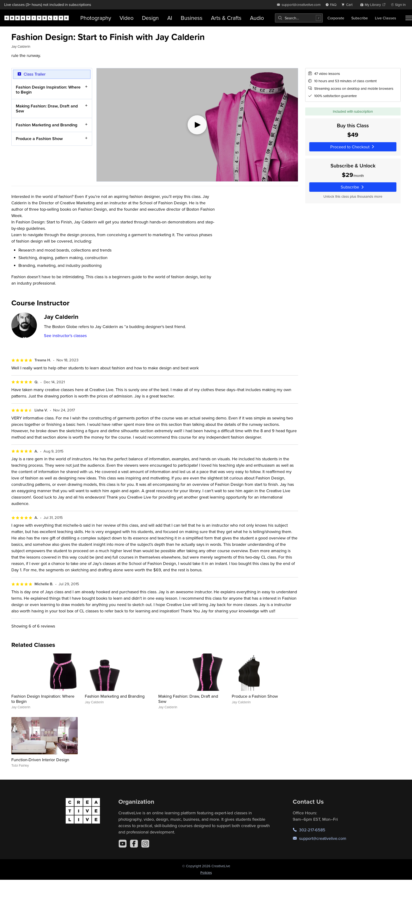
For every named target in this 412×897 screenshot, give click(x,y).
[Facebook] (134, 843)
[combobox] (298, 18)
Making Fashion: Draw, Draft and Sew (47, 108)
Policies (206, 872)
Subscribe (359, 18)
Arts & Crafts (226, 18)
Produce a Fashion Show (39, 138)
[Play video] (197, 124)
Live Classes (385, 18)
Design (150, 18)
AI (169, 18)
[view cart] (348, 4)
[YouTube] (122, 843)
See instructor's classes (65, 335)
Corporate (335, 18)
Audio (257, 18)
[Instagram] (145, 843)
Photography (95, 18)
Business (191, 18)
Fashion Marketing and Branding (46, 125)
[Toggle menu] (408, 18)
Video (126, 18)
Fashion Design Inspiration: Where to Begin (48, 89)
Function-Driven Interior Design (40, 760)
